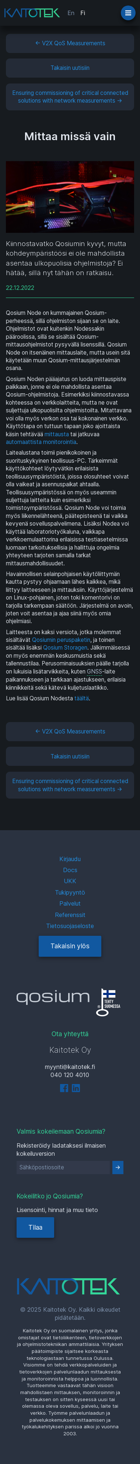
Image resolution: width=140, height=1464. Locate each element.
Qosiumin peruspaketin (61, 639)
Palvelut (70, 903)
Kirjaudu (70, 859)
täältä (81, 698)
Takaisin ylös (70, 946)
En (70, 13)
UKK (70, 881)
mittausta (57, 434)
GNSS (94, 671)
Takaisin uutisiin (70, 67)
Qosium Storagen (65, 647)
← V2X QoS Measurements (70, 43)
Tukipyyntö (70, 892)
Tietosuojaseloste (70, 926)
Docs (70, 870)
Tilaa (35, 1227)
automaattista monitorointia (41, 441)
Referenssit (70, 914)
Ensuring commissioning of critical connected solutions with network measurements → (70, 96)
